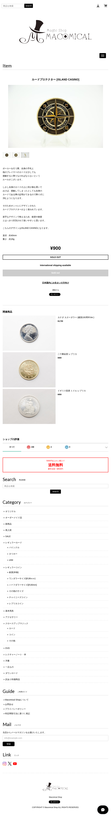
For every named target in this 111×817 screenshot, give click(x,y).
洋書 (7, 661)
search (28, 6)
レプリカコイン (16, 603)
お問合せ (9, 704)
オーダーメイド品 (13, 517)
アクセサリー (11, 617)
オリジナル (10, 511)
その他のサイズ (16, 591)
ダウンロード (11, 673)
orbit (11, 560)
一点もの (9, 667)
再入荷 (8, 530)
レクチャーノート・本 (15, 654)
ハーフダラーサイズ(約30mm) (23, 585)
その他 (12, 641)
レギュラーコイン (13, 567)
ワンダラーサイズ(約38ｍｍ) (22, 578)
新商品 (8, 524)
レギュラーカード (13, 542)
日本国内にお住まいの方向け (55, 283)
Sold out (55, 273)
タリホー (13, 554)
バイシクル (14, 547)
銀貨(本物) (14, 572)
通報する (55, 290)
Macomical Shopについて (17, 700)
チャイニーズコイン (18, 597)
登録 (9, 744)
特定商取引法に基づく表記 (17, 713)
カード (12, 628)
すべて (12, 447)
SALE (8, 536)
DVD (7, 648)
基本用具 (9, 611)
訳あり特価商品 (12, 679)
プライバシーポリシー (15, 709)
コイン (12, 634)
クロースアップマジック (16, 623)
